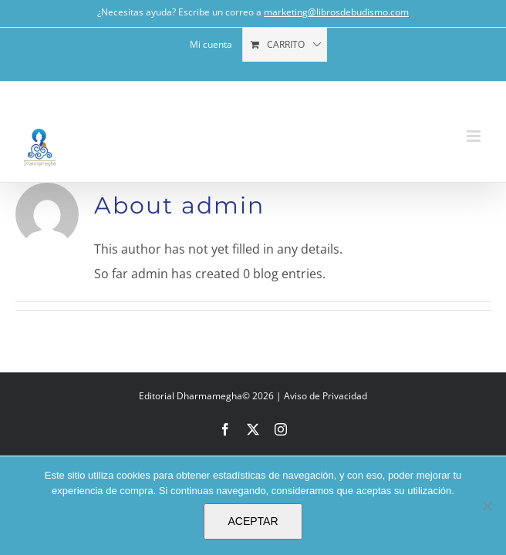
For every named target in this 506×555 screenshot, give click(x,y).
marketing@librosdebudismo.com (336, 11)
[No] (486, 505)
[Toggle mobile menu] (475, 136)
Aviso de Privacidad (325, 395)
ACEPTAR (253, 521)
